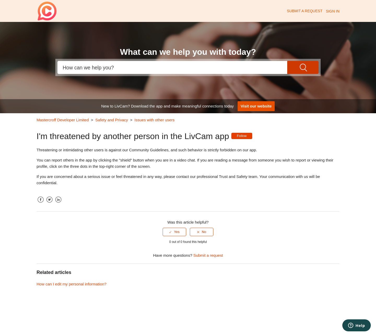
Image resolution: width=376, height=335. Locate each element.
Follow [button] (242, 136)
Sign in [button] (332, 11)
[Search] (172, 67)
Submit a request (304, 11)
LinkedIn (58, 203)
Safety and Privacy (111, 120)
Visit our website (256, 106)
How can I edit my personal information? (72, 284)
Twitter (49, 203)
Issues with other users (154, 120)
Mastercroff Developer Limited (63, 120)
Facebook (40, 203)
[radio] (174, 232)
